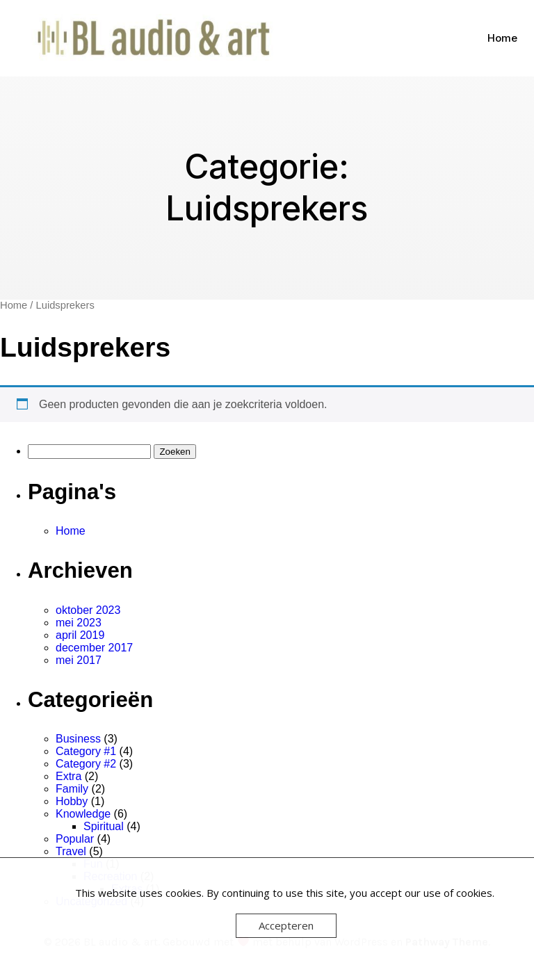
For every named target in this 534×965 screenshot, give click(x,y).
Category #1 (86, 751)
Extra (68, 776)
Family (72, 789)
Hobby (72, 801)
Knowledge (83, 814)
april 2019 (80, 635)
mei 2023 (79, 623)
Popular (75, 839)
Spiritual (103, 826)
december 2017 (94, 648)
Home (502, 37)
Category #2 (86, 764)
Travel (71, 851)
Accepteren (286, 925)
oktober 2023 (88, 610)
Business (78, 739)
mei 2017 (79, 660)
